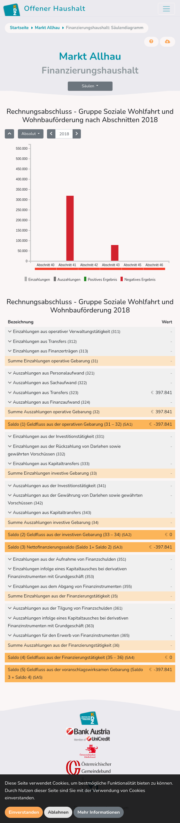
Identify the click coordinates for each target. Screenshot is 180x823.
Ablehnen (58, 812)
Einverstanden (24, 812)
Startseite (19, 28)
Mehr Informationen (98, 812)
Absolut (29, 133)
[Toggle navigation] (166, 9)
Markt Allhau (47, 28)
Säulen (88, 86)
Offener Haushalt (45, 9)
